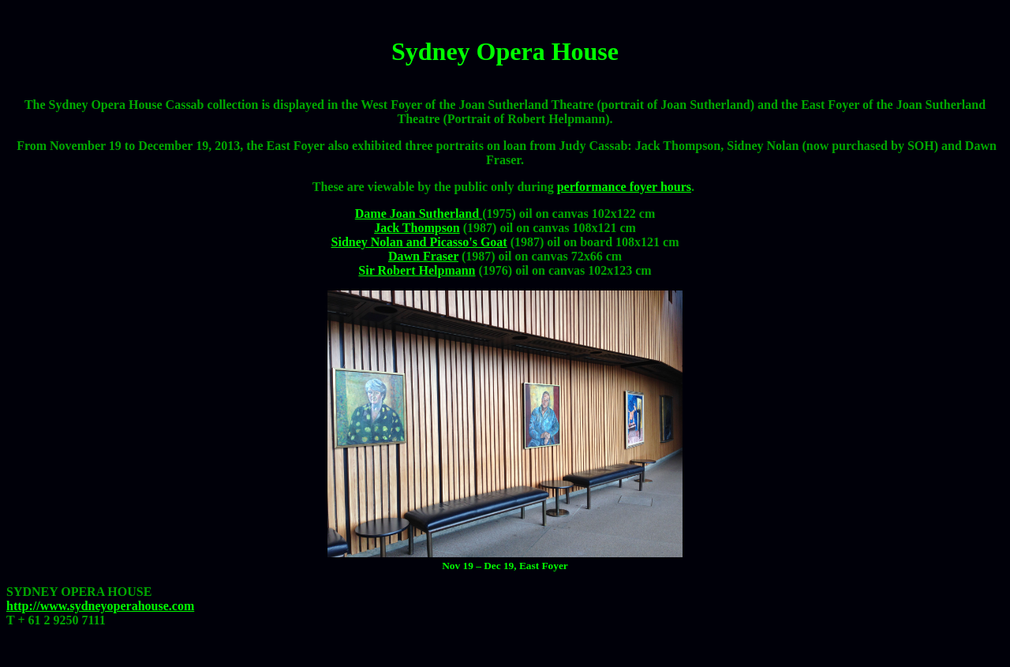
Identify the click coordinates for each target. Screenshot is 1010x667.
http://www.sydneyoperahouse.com (100, 606)
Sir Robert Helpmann (416, 270)
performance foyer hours (624, 186)
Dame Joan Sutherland (418, 213)
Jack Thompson (417, 227)
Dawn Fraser (423, 256)
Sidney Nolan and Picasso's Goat (419, 242)
